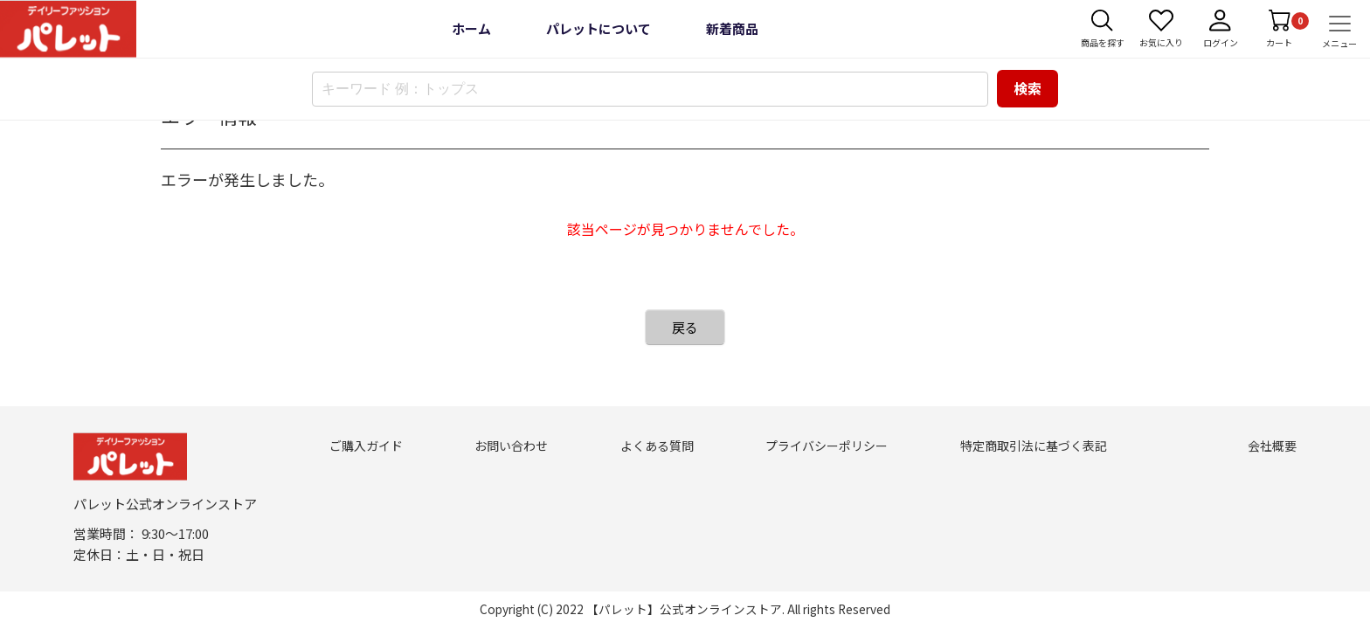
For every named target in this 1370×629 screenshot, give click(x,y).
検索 (1027, 88)
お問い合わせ (511, 445)
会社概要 (1272, 445)
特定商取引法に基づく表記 (1033, 445)
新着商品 (732, 28)
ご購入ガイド (366, 445)
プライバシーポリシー (826, 445)
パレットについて (598, 28)
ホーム (471, 28)
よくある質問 (657, 445)
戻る (685, 327)
